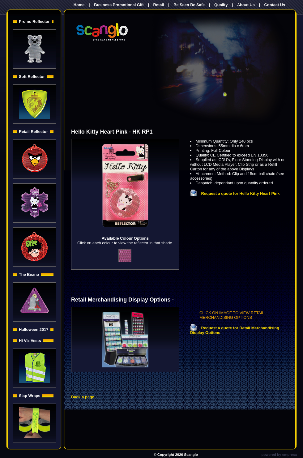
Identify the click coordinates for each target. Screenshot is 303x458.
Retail (158, 4)
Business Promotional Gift (119, 4)
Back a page (82, 397)
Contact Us (274, 4)
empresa (289, 454)
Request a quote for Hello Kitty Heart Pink (235, 193)
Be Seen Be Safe (189, 4)
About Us (246, 4)
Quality (221, 4)
